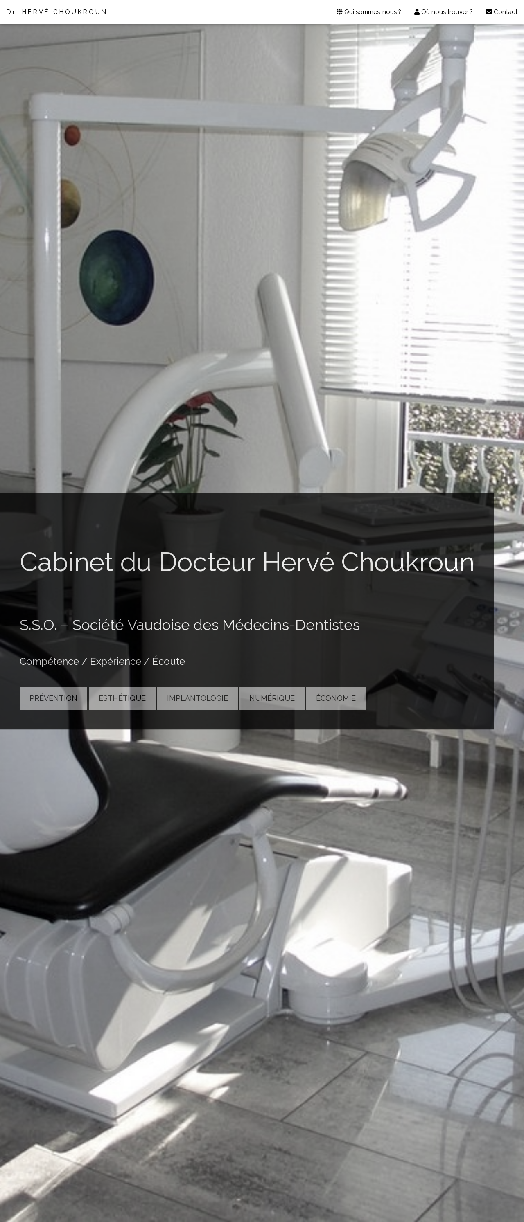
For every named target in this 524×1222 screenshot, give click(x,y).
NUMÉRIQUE (272, 698)
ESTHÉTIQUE (122, 698)
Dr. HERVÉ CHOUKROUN (57, 12)
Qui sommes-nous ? (369, 12)
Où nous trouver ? (443, 12)
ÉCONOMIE (336, 698)
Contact (501, 12)
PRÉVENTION (53, 698)
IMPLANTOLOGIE (197, 698)
